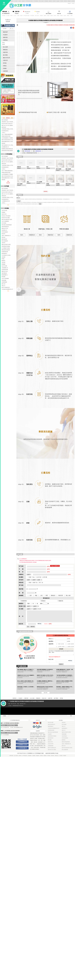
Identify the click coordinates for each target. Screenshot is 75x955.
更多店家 (45, 692)
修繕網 (21, 15)
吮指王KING (50, 741)
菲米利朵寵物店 (65, 737)
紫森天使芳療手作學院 (66, 732)
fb (71, 28)
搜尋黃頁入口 (8, 76)
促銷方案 (50, 698)
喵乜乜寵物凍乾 (65, 749)
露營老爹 (3, 15)
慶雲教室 (63, 739)
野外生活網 (41, 1)
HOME (4, 715)
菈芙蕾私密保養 (51, 730)
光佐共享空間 (50, 743)
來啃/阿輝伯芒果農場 (52, 736)
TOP (71, 715)
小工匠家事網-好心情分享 (22, 744)
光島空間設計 (64, 736)
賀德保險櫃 (64, 734)
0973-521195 (27, 151)
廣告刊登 (59, 13)
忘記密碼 (4, 28)
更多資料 (8, 182)
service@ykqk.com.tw (18, 727)
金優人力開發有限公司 (66, 743)
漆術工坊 (63, 726)
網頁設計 (57, 755)
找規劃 (3, 44)
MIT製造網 (25, 755)
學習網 (61, 1)
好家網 (72, 1)
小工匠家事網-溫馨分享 (22, 748)
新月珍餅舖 (64, 724)
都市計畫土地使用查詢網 (53, 732)
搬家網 (50, 1)
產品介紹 (44, 698)
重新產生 (46, 623)
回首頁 (5, 6)
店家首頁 (14, 698)
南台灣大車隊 (50, 722)
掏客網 (69, 3)
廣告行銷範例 (48, 13)
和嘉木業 (63, 722)
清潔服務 (46, 1)
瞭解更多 (32, 237)
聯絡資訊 (38, 698)
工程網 (18, 15)
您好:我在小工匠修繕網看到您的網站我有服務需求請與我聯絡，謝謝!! (61, 652)
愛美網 (65, 1)
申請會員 (18, 12)
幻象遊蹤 (49, 734)
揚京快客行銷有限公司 (51, 753)
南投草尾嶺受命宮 (51, 724)
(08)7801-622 (38, 151)
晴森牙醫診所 (50, 726)
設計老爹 (7, 15)
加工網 (15, 15)
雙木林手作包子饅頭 (52, 749)
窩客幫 (11, 15)
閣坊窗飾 (49, 739)
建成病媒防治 (64, 728)
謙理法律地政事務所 (66, 741)
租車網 (54, 1)
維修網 (57, 1)
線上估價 (32, 698)
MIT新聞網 (36, 1)
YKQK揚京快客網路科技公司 (53, 728)
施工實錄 (56, 698)
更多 (8, 181)
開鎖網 (69, 1)
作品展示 (20, 698)
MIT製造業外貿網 (26, 15)
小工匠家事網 (69, 13)
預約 (21, 237)
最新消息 (26, 698)
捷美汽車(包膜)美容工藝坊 (67, 747)
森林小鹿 (63, 745)
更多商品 (45, 191)
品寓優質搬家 (50, 745)
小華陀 (72, 3)
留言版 (61, 698)
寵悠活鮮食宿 (50, 737)
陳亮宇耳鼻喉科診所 (52, 747)
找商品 (3, 42)
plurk (73, 28)
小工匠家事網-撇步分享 (22, 741)
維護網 (33, 755)
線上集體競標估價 (6, 12)
